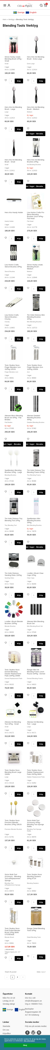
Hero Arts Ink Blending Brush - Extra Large (35, 58)
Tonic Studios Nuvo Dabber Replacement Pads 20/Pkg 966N (35, 772)
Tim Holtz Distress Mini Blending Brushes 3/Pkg (36, 317)
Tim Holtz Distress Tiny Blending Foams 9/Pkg (36, 471)
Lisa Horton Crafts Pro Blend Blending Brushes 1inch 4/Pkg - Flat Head (35, 215)
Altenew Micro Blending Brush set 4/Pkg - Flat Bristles (14, 418)
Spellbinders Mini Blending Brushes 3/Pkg (34, 521)
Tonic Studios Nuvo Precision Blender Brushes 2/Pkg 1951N (13, 822)
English (31, 12)
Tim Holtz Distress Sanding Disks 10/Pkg (13, 574)
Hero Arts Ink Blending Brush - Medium (35, 108)
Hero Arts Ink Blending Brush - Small (13, 161)
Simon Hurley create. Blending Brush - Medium (35, 267)
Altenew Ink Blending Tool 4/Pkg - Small (13, 723)
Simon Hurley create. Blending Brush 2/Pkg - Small (13, 59)
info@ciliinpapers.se (33, 1001)
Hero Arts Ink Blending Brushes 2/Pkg (35, 161)
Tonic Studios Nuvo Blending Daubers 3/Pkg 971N (34, 876)
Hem (4, 19)
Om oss (6, 1030)
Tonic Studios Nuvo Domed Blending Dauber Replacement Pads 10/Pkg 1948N (13, 673)
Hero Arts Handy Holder (14, 212)
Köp (19, 81)
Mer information (29, 1041)
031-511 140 (30, 998)
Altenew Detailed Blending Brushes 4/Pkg (34, 418)
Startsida (6, 1026)
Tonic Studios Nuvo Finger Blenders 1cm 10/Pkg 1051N (13, 367)
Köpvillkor (7, 1033)
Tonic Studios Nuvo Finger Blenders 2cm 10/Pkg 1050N (35, 367)
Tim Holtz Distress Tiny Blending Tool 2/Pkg (13, 520)
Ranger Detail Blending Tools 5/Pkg (36, 929)
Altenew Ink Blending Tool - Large (35, 723)
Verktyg (11, 19)
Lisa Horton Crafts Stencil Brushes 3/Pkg (13, 266)
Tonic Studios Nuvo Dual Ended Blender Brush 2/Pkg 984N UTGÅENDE (12, 931)
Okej (25, 1045)
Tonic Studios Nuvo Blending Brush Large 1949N (13, 772)
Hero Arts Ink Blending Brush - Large (13, 108)
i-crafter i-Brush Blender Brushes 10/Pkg (14, 622)
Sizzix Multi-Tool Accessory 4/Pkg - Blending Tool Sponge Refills (35, 823)
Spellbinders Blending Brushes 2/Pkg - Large (13, 471)
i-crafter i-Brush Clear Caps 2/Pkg (35, 574)
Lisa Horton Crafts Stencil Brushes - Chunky (12, 317)
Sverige (18, 12)
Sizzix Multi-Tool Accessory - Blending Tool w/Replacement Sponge (13, 877)
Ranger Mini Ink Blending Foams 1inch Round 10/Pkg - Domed (36, 672)
